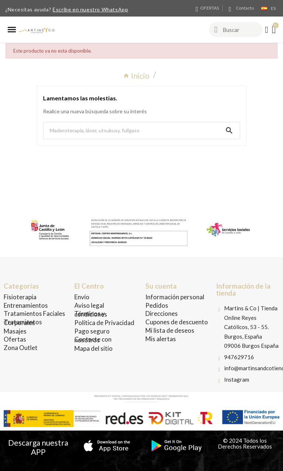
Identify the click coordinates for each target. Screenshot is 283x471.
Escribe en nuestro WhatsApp (90, 9)
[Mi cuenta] (266, 30)
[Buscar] (131, 130)
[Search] (229, 130)
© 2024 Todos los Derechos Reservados (245, 443)
